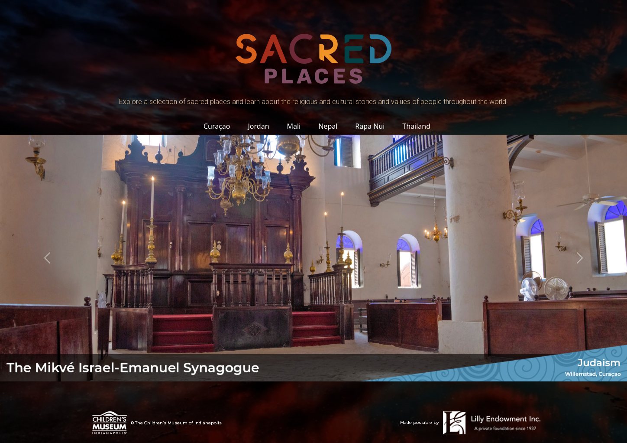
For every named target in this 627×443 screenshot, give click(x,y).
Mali (293, 126)
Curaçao (217, 126)
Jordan (258, 126)
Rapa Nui (370, 126)
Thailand (416, 126)
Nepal (328, 126)
